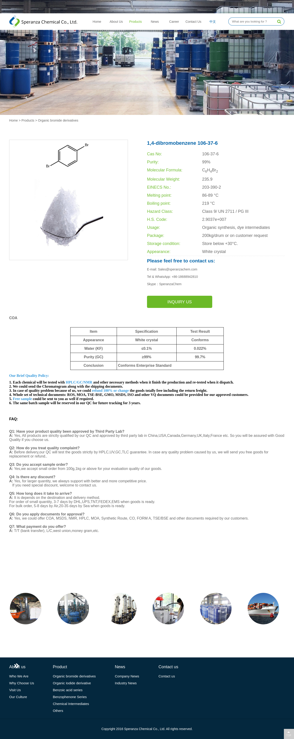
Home (97, 21)
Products (135, 21)
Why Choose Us (21, 683)
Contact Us (193, 21)
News (155, 21)
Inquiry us (164, 301)
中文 (212, 21)
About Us (116, 21)
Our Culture (18, 697)
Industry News (126, 683)
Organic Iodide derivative (72, 683)
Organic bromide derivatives (58, 120)
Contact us (168, 667)
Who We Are (18, 676)
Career (174, 21)
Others (58, 711)
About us (17, 667)
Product (60, 667)
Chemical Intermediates (71, 704)
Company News (127, 676)
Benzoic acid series (67, 690)
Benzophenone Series (70, 697)
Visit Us (15, 690)
